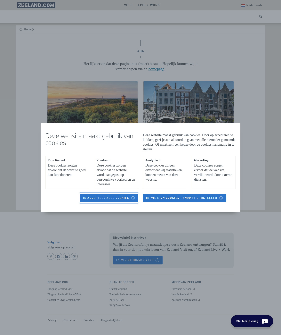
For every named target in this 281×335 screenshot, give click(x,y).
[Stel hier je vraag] (252, 321)
